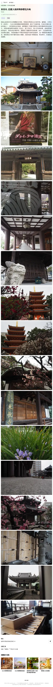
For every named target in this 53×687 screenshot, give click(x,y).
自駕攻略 (3, 5)
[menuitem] (4, 2)
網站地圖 (26, 680)
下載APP (4, 2)
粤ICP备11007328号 (39, 683)
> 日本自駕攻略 (10, 5)
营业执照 (31, 683)
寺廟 (8, 18)
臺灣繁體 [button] (12, 2)
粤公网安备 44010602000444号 (34, 684)
